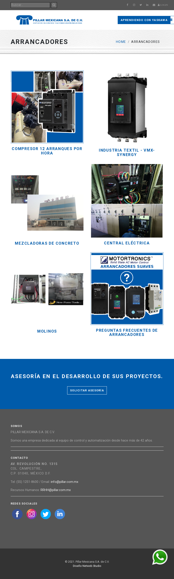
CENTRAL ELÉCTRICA (127, 243)
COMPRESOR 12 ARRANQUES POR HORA (47, 151)
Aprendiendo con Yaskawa (144, 20)
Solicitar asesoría (87, 390)
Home (121, 42)
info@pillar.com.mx (64, 482)
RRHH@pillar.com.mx (56, 490)
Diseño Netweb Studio (87, 566)
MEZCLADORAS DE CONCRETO (47, 243)
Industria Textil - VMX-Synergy (127, 152)
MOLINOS (47, 331)
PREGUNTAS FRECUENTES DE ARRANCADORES (127, 332)
